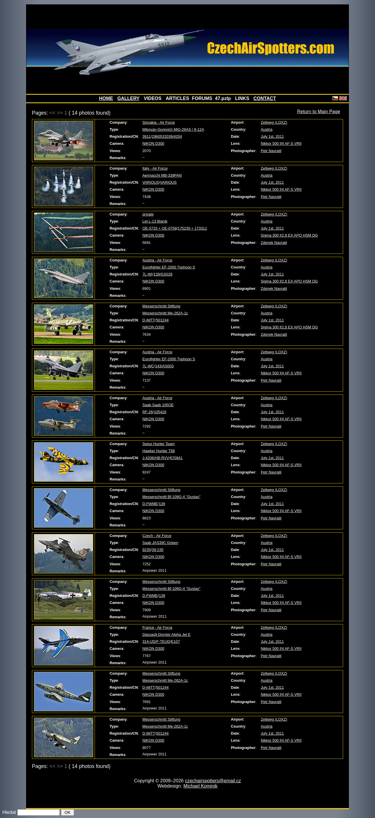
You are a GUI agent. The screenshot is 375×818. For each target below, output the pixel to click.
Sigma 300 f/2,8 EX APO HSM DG (289, 235)
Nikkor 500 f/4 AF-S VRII (281, 143)
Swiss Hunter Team (158, 444)
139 (162, 504)
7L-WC (148, 366)
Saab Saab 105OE (158, 405)
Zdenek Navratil (274, 242)
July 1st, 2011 (272, 136)
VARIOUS (150, 182)
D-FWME (150, 504)
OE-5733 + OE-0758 (159, 228)
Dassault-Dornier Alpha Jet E (166, 634)
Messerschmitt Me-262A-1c (165, 313)
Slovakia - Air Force (158, 122)
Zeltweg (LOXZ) (274, 122)
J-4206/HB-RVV (155, 458)
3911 (146, 136)
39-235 (157, 549)
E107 (175, 641)
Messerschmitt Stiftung (161, 306)
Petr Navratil (271, 151)
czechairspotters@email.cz (213, 780)
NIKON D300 (153, 143)
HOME (106, 98)
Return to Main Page (318, 111)
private (148, 214)
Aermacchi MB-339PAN (162, 175)
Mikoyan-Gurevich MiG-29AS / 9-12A (173, 129)
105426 (160, 412)
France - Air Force (157, 627)
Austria (266, 129)
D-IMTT (148, 320)
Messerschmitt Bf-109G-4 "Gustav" (171, 497)
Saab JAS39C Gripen (160, 542)
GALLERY (128, 98)
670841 (176, 458)
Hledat (9, 812)
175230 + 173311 (192, 228)
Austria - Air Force (157, 260)
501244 (162, 320)
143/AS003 (164, 366)
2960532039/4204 (167, 136)
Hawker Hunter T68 (158, 451)
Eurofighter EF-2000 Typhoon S (168, 267)
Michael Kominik (200, 785)
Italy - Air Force (155, 168)
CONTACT (264, 98)
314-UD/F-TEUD (156, 641)
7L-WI (147, 274)
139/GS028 (163, 274)
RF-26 (147, 412)
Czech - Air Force (156, 535)
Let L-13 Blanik (154, 221)
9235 (146, 549)
